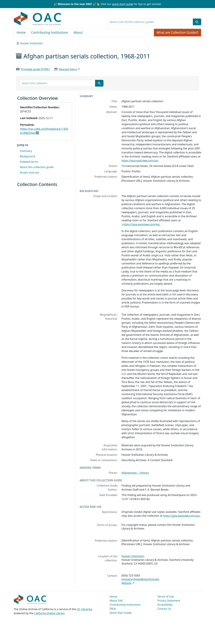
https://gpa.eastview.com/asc (139, 160)
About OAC (116, 600)
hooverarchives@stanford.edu (140, 579)
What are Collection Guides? (177, 32)
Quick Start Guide (121, 613)
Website (126, 583)
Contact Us (164, 609)
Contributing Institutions (49, 32)
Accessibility (165, 604)
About (77, 32)
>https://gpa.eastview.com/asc (140, 224)
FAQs (113, 609)
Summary (26, 151)
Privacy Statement (168, 600)
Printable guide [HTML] (35, 69)
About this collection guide (36, 167)
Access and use (29, 172)
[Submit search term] (197, 22)
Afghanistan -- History (135, 473)
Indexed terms (29, 162)
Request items (68, 69)
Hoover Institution (31, 43)
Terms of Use (165, 596)
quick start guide (122, 4)
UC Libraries (84, 609)
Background (27, 156)
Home (21, 32)
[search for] (150, 22)
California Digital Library (49, 613)
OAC (38, 18)
